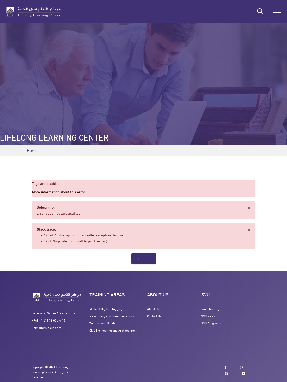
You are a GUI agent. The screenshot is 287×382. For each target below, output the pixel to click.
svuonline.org (210, 308)
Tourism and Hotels (102, 323)
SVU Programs (211, 323)
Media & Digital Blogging (105, 308)
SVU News (208, 316)
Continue (143, 258)
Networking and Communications (111, 316)
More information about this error (58, 191)
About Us (153, 308)
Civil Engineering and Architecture (112, 330)
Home (31, 150)
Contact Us (154, 316)
